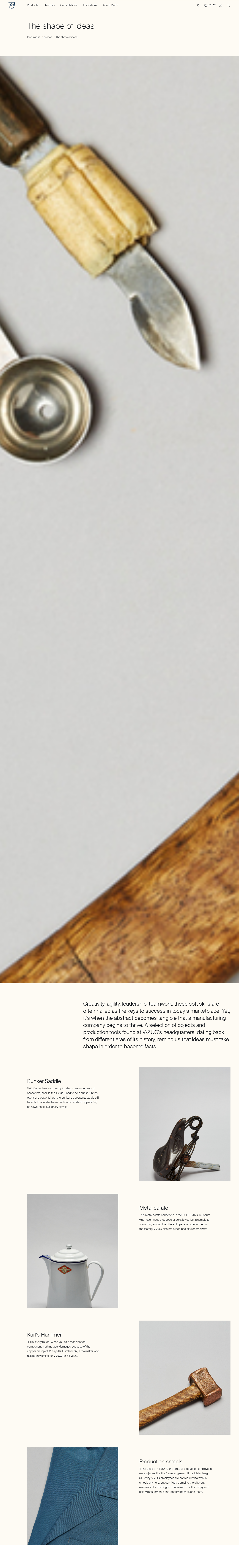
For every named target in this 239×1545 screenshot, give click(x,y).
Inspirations (90, 5)
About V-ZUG (111, 5)
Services (49, 5)
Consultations (68, 5)
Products (32, 5)
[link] (198, 6)
